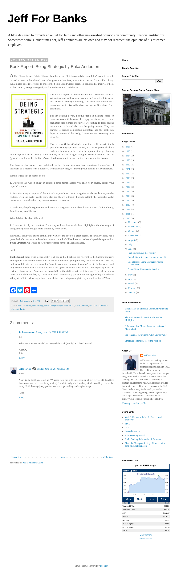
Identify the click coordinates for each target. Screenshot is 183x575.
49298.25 (166, 513)
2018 (128, 182)
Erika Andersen (81, 306)
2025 (128, 151)
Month (140, 499)
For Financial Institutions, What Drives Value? (146, 335)
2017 (128, 187)
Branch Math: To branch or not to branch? (147, 257)
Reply (22, 357)
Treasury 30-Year (129, 510)
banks (46, 306)
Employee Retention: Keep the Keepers (143, 340)
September (133, 235)
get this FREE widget (146, 465)
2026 (128, 146)
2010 (128, 218)
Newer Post (16, 457)
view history (146, 535)
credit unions (69, 306)
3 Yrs (163, 499)
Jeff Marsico (94, 306)
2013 (128, 204)
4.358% (166, 506)
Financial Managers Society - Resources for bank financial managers (145, 444)
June (130, 249)
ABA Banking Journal (135, 435)
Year (152, 499)
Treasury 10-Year (129, 506)
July (130, 244)
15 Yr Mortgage (128, 524)
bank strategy (37, 306)
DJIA (124, 513)
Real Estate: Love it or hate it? (142, 253)
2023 (128, 160)
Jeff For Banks (47, 18)
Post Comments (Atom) (33, 462)
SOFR (125, 531)
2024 (128, 155)
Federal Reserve (132, 431)
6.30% (167, 527)
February (132, 288)
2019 (128, 178)
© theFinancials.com (146, 538)
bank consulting (24, 306)
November (133, 226)
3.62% (167, 531)
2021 (128, 169)
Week (128, 499)
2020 (128, 173)
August (132, 240)
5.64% (167, 524)
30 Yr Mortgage (128, 527)
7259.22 (166, 520)
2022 (128, 164)
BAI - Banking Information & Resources (143, 439)
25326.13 (166, 517)
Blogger (104, 565)
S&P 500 (126, 520)
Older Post (108, 457)
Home (62, 457)
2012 (128, 209)
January (132, 292)
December (133, 222)
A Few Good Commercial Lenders (143, 269)
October (132, 231)
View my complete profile (134, 403)
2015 (128, 196)
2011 (128, 213)
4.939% (166, 510)
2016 (128, 191)
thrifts (22, 309)
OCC (127, 427)
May (130, 274)
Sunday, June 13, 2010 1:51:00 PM (52, 332)
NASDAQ (126, 517)
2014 (128, 200)
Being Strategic (56, 306)
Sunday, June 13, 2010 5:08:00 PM (53, 369)
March (131, 283)
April (131, 279)
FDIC (127, 423)
